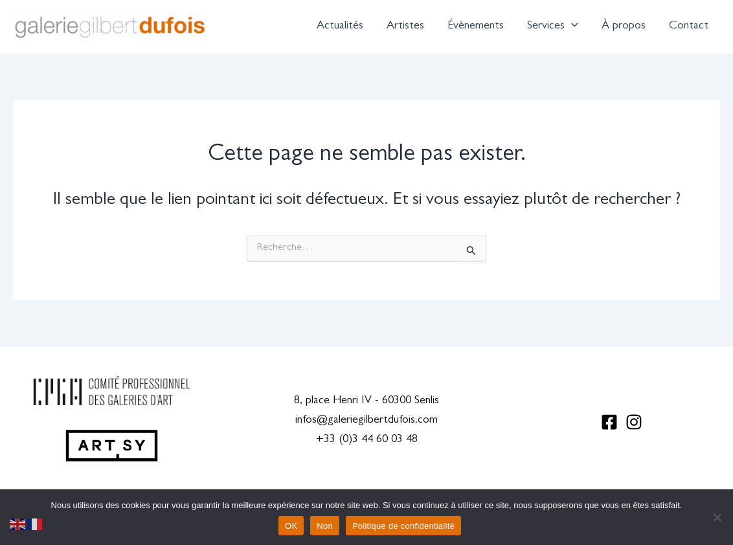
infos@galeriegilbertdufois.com (366, 421)
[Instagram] (634, 422)
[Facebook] (609, 422)
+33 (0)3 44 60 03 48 (367, 440)
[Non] (716, 517)
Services (552, 26)
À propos (624, 26)
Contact (688, 26)
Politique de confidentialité (403, 526)
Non (325, 526)
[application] (571, 26)
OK (291, 526)
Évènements (475, 26)
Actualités (340, 26)
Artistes (405, 26)
